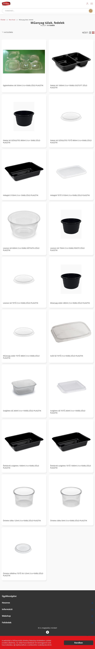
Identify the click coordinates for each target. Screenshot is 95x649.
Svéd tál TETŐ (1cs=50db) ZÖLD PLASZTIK (66, 356)
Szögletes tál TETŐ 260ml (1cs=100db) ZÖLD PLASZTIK (67, 412)
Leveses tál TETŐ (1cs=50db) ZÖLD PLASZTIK (20, 303)
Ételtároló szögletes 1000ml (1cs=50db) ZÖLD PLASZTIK (21, 467)
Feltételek (6, 622)
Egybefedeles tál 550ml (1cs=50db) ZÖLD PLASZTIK (23, 85)
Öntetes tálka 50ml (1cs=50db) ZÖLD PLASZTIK (68, 521)
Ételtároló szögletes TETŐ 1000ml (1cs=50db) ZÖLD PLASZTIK (70, 467)
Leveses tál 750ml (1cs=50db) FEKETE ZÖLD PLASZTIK (67, 249)
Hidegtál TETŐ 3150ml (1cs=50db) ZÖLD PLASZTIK (70, 195)
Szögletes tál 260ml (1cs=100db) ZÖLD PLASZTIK (22, 411)
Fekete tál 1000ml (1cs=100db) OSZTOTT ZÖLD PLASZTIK (68, 86)
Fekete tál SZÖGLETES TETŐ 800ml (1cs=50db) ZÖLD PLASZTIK (71, 141)
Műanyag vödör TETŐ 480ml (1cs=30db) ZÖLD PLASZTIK (21, 357)
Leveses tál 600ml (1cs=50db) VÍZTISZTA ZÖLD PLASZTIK (21, 249)
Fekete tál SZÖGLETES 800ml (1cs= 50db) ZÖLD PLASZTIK (21, 141)
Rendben (78, 642)
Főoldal (3, 20)
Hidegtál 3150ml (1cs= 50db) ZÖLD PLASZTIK (20, 195)
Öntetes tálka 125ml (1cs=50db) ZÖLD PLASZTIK (22, 521)
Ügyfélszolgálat (9, 596)
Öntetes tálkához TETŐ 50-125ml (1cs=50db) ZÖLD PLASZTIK (23, 574)
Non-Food (12, 20)
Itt (14, 645)
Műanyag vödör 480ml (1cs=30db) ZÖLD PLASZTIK (70, 303)
